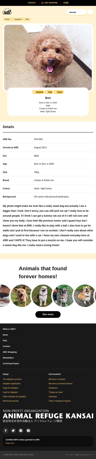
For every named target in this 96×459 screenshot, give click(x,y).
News (5, 335)
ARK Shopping (10, 352)
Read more (10, 443)
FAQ (5, 340)
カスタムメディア (86, 455)
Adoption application (11, 383)
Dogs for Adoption (10, 388)
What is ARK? (9, 329)
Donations (53, 388)
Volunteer (53, 396)
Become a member (57, 379)
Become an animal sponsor (61, 383)
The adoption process (12, 379)
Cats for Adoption (10, 392)
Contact (6, 346)
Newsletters (8, 358)
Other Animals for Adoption (14, 396)
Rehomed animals (11, 401)
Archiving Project (11, 363)
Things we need (56, 392)
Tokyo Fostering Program (60, 401)
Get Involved (54, 374)
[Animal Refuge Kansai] (7, 11)
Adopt (5, 374)
